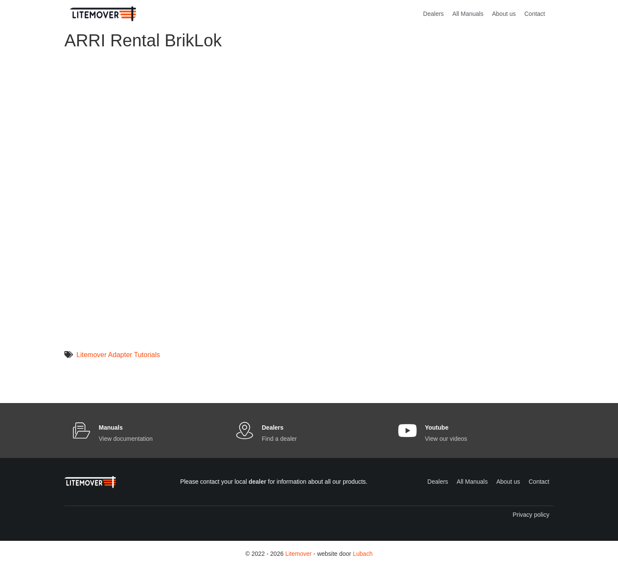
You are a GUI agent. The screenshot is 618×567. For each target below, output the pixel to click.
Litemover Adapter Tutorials (118, 354)
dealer (257, 481)
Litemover (298, 553)
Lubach (363, 553)
